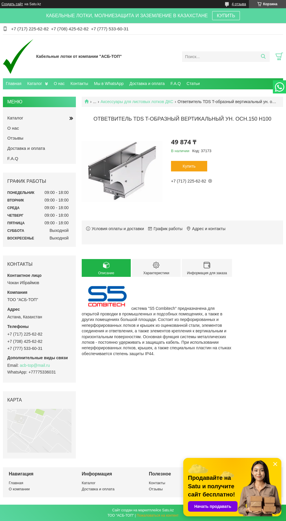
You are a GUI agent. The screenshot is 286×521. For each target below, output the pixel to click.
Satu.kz (168, 510)
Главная (13, 83)
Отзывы (15, 138)
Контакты (79, 83)
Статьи (193, 83)
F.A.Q (175, 83)
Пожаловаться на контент (157, 515)
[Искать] (263, 56)
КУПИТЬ (226, 15)
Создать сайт (12, 4)
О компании (19, 489)
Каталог (34, 83)
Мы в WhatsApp (109, 83)
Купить (189, 166)
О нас (59, 83)
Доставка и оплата (147, 83)
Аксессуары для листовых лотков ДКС (137, 101)
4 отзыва (239, 4)
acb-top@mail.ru (35, 365)
